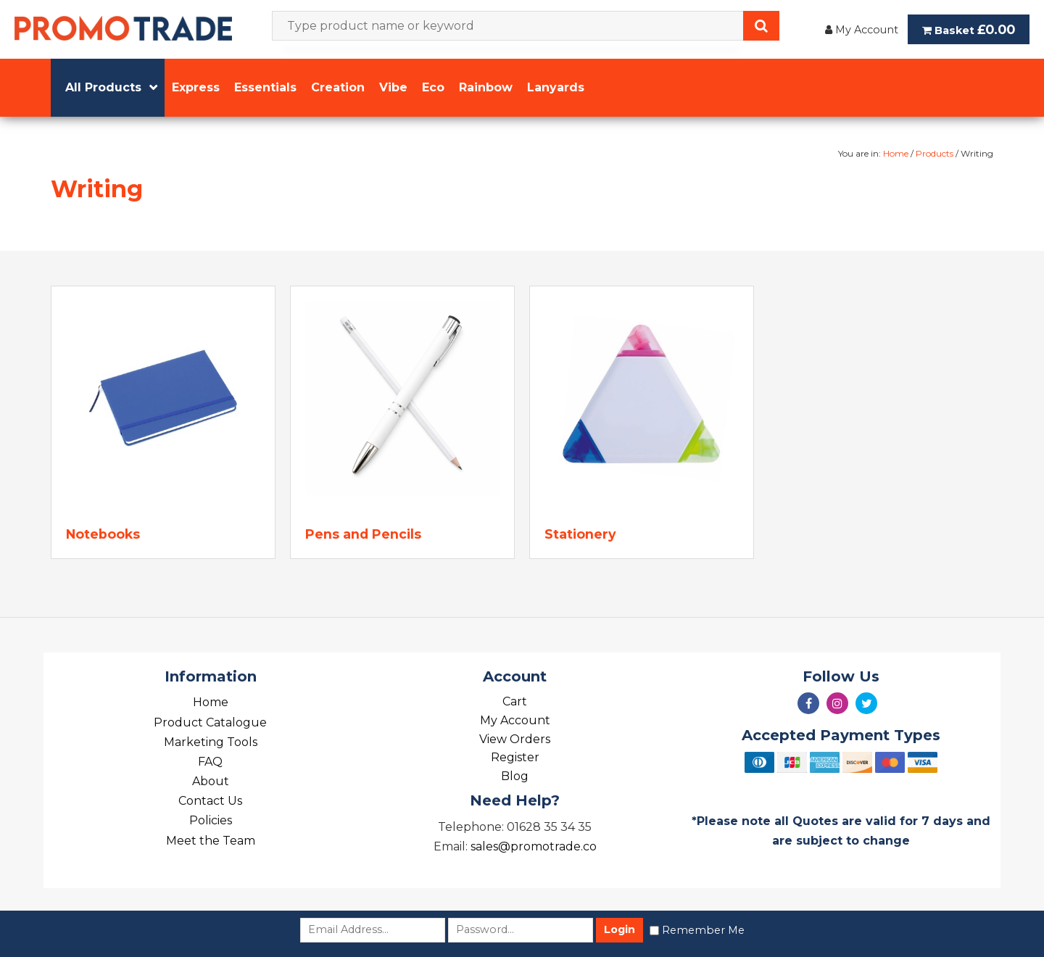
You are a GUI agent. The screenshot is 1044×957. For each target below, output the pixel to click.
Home (895, 153)
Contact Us (210, 801)
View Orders (514, 739)
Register (515, 757)
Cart (514, 701)
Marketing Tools (210, 742)
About (210, 781)
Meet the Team (210, 841)
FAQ (210, 761)
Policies (210, 820)
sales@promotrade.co (534, 846)
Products (934, 153)
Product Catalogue (210, 722)
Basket (968, 29)
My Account (861, 29)
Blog (515, 776)
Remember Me (703, 930)
